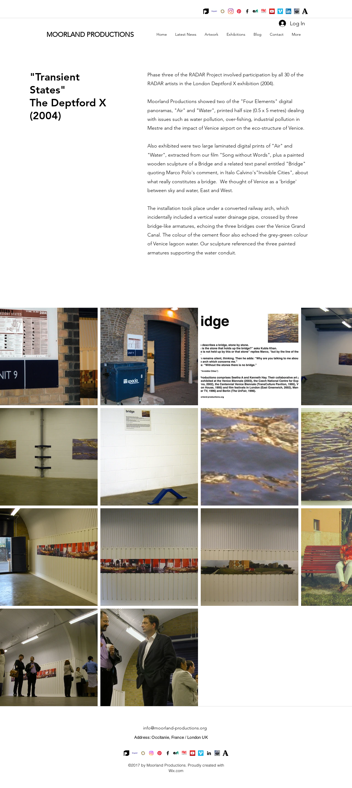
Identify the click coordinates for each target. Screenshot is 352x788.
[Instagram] (230, 11)
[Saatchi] (222, 11)
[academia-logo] (305, 11)
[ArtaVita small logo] (255, 11)
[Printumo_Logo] (206, 11)
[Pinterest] (239, 11)
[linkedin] (209, 753)
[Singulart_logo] (214, 11)
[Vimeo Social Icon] (280, 11)
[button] (211, 34)
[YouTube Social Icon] (272, 11)
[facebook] (247, 11)
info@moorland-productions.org (175, 728)
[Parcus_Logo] (263, 11)
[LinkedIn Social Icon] (288, 11)
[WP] (296, 11)
